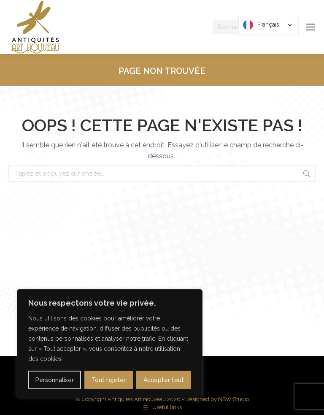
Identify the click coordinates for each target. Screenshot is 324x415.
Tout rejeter (109, 380)
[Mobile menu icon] (310, 27)
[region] (109, 343)
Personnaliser (54, 380)
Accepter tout (163, 380)
